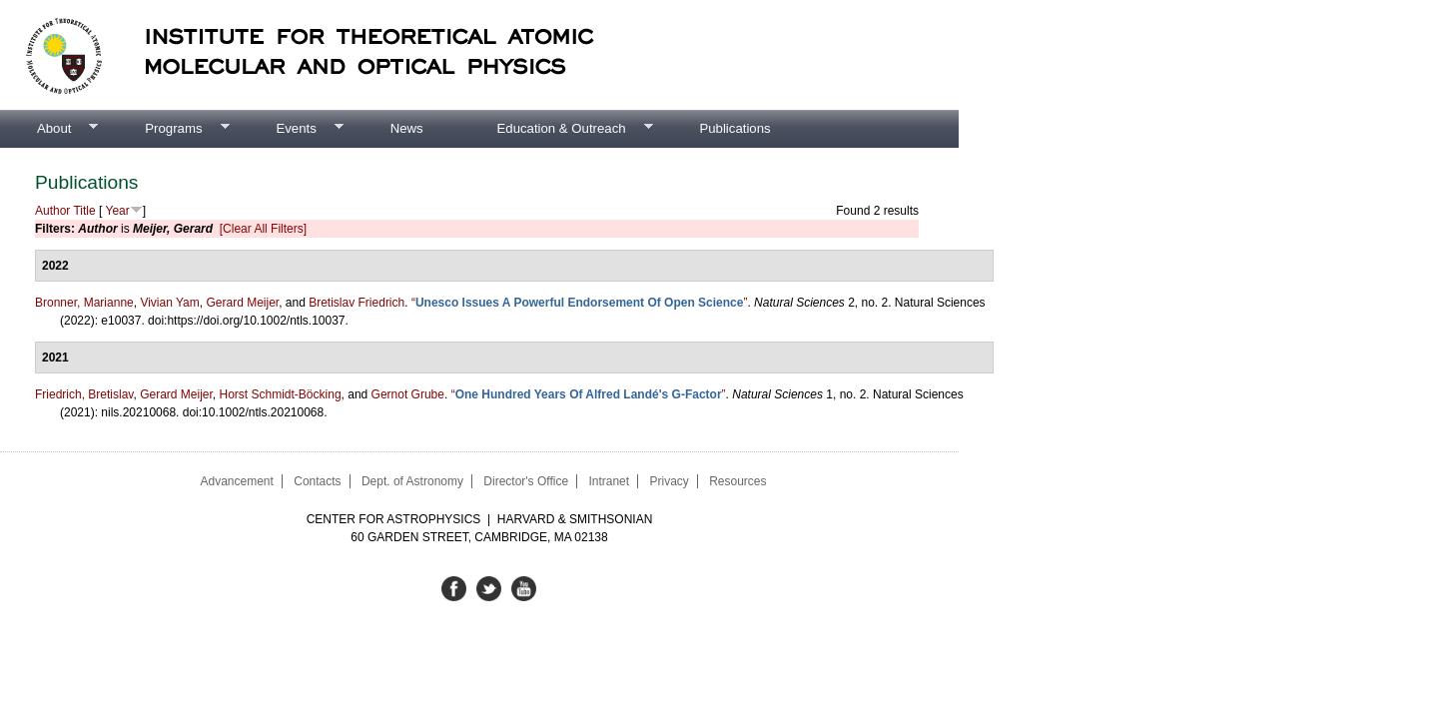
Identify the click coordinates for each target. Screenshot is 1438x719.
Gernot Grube (407, 394)
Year (118, 211)
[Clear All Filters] (263, 229)
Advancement (236, 481)
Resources (737, 481)
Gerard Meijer (242, 303)
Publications (734, 128)
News (406, 128)
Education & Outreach (556, 129)
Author (52, 211)
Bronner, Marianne (84, 303)
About (49, 129)
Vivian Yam (169, 303)
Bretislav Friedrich (356, 303)
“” (579, 303)
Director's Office (525, 481)
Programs (168, 129)
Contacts (317, 481)
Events (291, 129)
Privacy (668, 481)
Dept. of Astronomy (412, 481)
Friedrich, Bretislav (84, 394)
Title (84, 211)
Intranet (608, 481)
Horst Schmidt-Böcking (281, 394)
